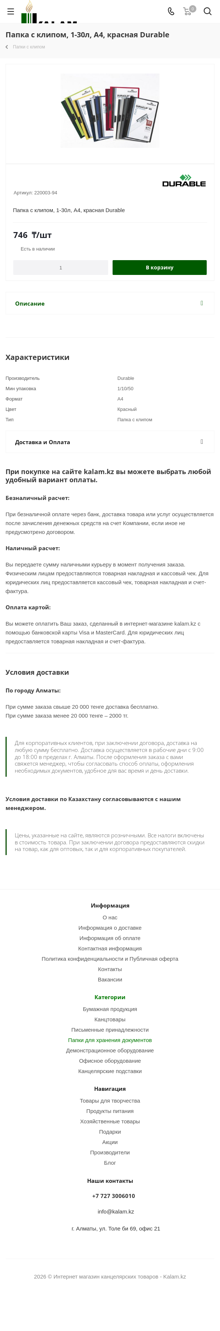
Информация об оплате (109, 938)
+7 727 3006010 (113, 1195)
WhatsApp (119, 1304)
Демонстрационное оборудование (110, 1050)
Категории (110, 997)
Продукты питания (110, 1110)
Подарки (110, 1131)
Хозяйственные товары (110, 1121)
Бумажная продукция (110, 1008)
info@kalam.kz (116, 1211)
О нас (110, 917)
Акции (110, 1142)
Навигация (110, 1088)
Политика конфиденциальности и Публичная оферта (110, 958)
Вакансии (110, 979)
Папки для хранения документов (110, 1040)
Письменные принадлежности (110, 1029)
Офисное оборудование (110, 1060)
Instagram (100, 1304)
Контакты (110, 969)
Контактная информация (110, 948)
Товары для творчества (110, 1100)
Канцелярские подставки (110, 1071)
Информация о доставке (109, 927)
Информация (110, 905)
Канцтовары (110, 1019)
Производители (110, 1152)
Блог (110, 1162)
